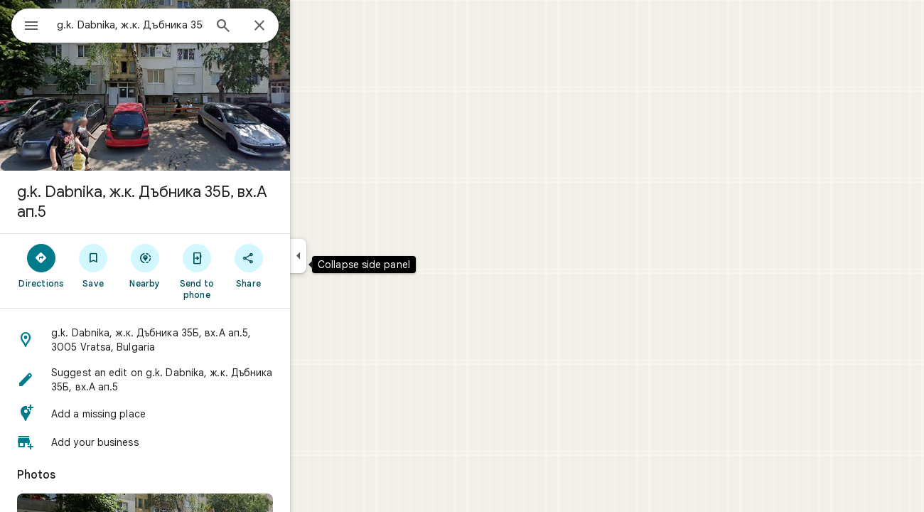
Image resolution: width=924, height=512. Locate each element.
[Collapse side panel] (349, 256)
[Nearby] (196, 265)
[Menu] (25, 24)
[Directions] (93, 265)
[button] (196, 340)
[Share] (300, 265)
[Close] (310, 26)
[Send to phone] (248, 271)
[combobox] (167, 24)
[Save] (145, 265)
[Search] (274, 27)
